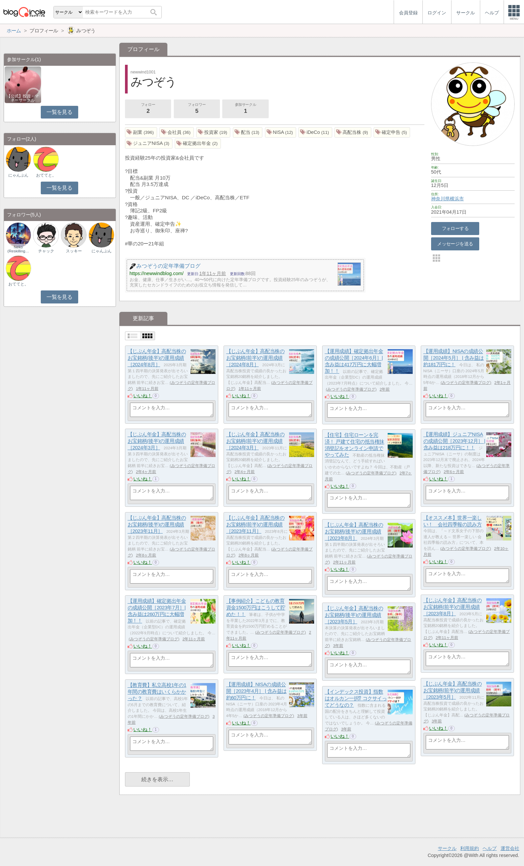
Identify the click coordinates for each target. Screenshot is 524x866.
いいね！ (142, 395)
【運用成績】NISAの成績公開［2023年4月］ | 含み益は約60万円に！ (256, 691)
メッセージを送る (455, 243)
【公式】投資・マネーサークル (23, 98)
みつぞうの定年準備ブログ (351, 389)
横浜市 (457, 198)
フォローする (455, 228)
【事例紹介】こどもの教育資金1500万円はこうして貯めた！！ (255, 607)
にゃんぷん (18, 175)
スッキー (74, 251)
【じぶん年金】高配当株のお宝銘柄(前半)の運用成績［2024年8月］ (255, 358)
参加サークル (245, 108)
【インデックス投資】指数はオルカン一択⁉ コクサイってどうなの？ (356, 698)
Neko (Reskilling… (18, 249)
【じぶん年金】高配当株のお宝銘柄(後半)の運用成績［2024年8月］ (157, 358)
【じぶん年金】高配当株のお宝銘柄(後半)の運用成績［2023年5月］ (354, 615)
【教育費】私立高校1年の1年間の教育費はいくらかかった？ (157, 691)
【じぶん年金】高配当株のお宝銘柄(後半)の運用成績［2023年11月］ (157, 524)
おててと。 (46, 175)
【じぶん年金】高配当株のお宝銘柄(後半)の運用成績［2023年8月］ (354, 531)
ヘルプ (490, 848)
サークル (447, 848)
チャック (46, 251)
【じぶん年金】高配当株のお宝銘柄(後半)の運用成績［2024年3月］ (157, 441)
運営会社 (510, 848)
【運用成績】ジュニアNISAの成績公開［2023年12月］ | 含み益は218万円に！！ (454, 441)
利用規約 (469, 848)
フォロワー (196, 108)
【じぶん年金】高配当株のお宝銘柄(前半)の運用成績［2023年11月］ (255, 524)
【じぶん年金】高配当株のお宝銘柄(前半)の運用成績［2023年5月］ (452, 690)
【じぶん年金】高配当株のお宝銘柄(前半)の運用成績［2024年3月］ (255, 441)
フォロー (148, 108)
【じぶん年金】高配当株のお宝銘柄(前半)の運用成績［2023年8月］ (452, 607)
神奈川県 (440, 198)
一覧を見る (59, 112)
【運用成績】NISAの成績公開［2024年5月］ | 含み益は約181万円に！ (453, 358)
